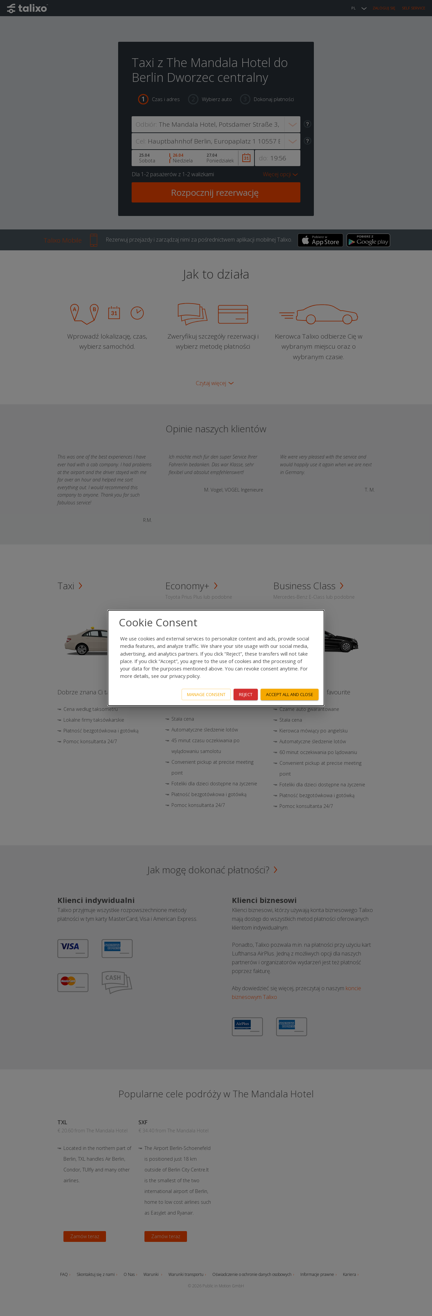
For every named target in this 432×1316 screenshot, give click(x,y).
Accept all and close (289, 694)
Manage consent (206, 694)
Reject (245, 694)
